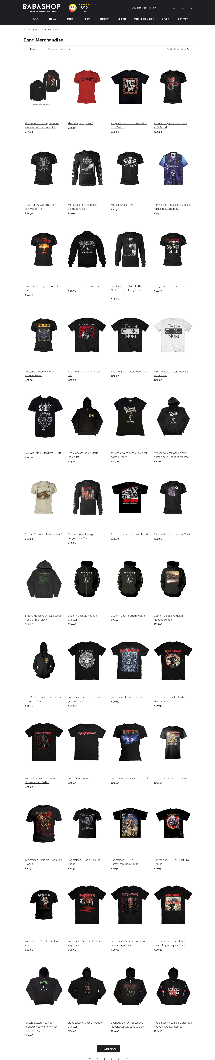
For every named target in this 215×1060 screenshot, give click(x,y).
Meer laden (109, 1049)
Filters (31, 49)
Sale (35, 19)
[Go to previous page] (90, 1058)
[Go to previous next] (127, 1058)
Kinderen (104, 19)
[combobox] (67, 49)
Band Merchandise (144, 19)
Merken (122, 19)
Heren (87, 19)
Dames (70, 19)
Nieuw (52, 19)
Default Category (30, 29)
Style (165, 19)
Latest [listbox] (63, 49)
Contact (183, 19)
